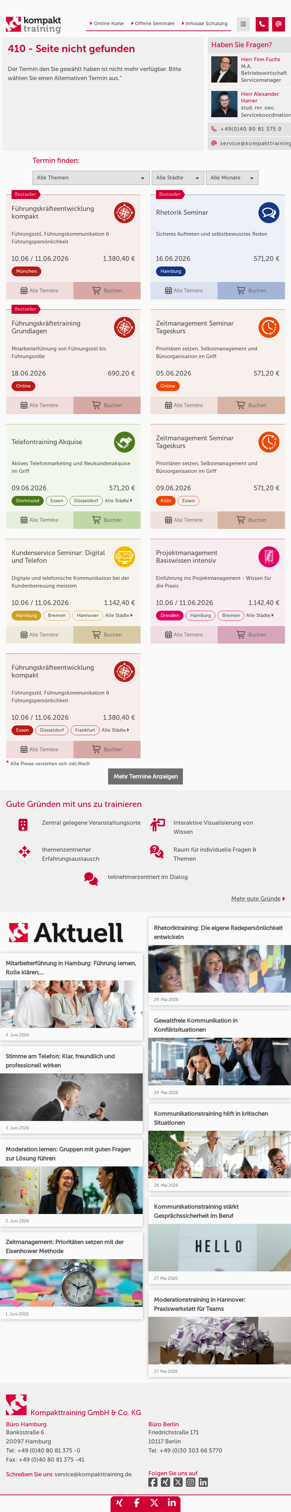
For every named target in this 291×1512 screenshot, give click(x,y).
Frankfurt (85, 730)
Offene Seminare (153, 24)
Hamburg (171, 271)
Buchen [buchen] (107, 290)
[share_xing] (119, 1504)
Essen (56, 501)
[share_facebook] (137, 1504)
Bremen (57, 615)
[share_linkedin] (171, 1504)
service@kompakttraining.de (93, 1474)
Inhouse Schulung (204, 24)
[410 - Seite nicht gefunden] (262, 24)
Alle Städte (118, 501)
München (26, 271)
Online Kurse (107, 24)
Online (23, 386)
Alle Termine (39, 290)
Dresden (170, 615)
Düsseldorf (86, 501)
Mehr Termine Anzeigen (146, 776)
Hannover (88, 615)
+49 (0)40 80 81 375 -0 (48, 1450)
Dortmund (27, 501)
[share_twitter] (154, 1504)
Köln (166, 501)
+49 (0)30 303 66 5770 (190, 1450)
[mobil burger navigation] (243, 24)
